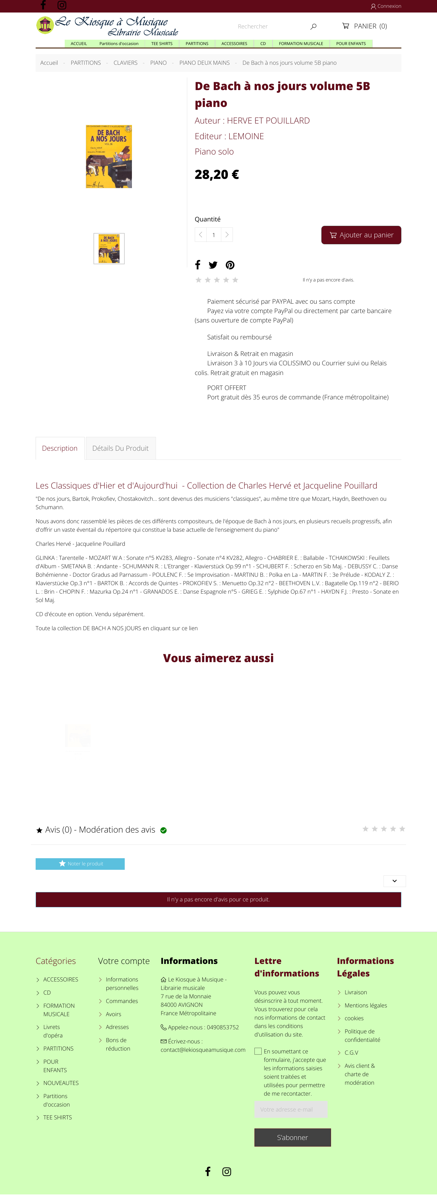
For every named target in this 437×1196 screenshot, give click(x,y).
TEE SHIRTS (57, 1119)
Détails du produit (121, 449)
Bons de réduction (118, 1046)
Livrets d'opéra (53, 1033)
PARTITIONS (58, 1050)
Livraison (356, 994)
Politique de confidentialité (362, 1037)
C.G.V (351, 1054)
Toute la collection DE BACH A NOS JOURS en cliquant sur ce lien (117, 629)
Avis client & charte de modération (360, 1076)
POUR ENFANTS (55, 1068)
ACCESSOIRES (60, 981)
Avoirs (113, 1016)
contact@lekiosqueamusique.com (203, 1051)
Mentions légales (366, 1007)
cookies (354, 1020)
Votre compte (124, 962)
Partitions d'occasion (56, 1102)
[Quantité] (213, 235)
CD (47, 994)
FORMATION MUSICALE (59, 1012)
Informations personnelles (122, 985)
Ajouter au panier (361, 235)
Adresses (117, 1028)
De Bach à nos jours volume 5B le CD (78, 763)
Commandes (122, 1002)
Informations (189, 962)
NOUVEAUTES (61, 1084)
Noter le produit (80, 865)
